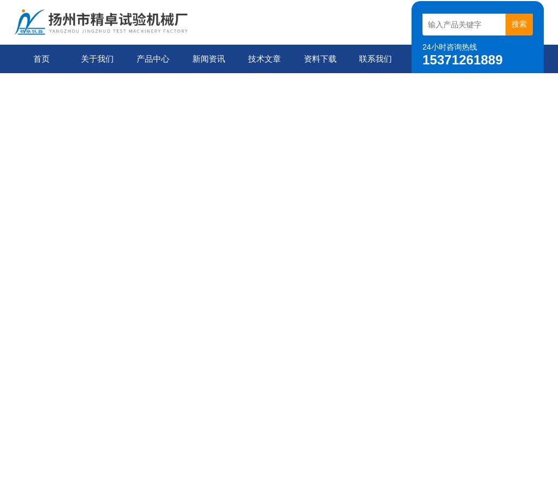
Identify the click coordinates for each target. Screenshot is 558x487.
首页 (41, 58)
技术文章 (264, 58)
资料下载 (320, 58)
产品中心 (153, 58)
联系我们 (375, 58)
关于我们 (97, 58)
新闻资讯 (208, 58)
